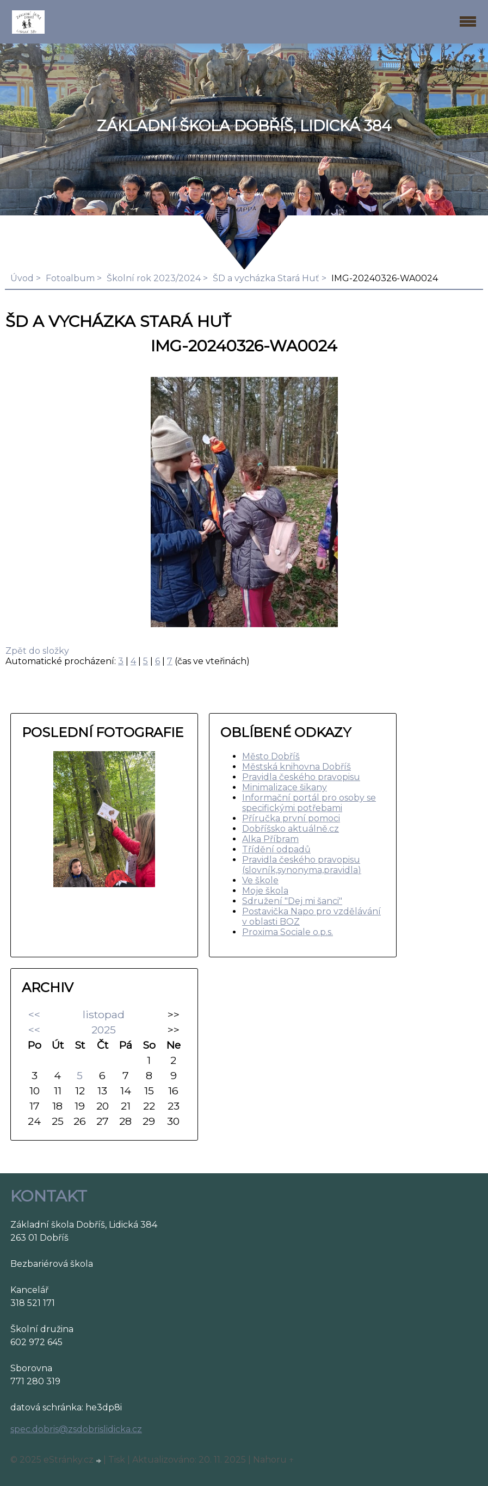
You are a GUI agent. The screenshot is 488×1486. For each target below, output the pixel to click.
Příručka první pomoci (291, 818)
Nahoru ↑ (273, 1459)
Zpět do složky (37, 651)
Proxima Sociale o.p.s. (287, 932)
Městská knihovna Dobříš (296, 766)
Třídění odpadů (276, 849)
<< (34, 1014)
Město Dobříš (271, 756)
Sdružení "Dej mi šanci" (292, 901)
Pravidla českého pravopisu (301, 777)
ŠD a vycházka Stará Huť (266, 278)
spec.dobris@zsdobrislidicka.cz (76, 1429)
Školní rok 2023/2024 (154, 278)
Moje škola (265, 891)
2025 (103, 1029)
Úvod (22, 278)
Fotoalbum (70, 278)
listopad (104, 1014)
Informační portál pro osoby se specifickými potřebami (309, 802)
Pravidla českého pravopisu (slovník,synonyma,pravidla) (301, 865)
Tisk (116, 1459)
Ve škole (260, 880)
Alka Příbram (270, 839)
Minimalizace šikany (284, 787)
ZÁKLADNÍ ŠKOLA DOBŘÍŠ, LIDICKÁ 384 (244, 126)
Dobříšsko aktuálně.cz (290, 829)
